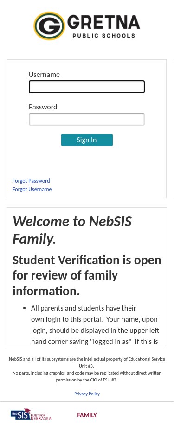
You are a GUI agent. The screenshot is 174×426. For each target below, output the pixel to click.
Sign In (87, 139)
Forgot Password (31, 181)
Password (43, 106)
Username (44, 74)
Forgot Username (32, 189)
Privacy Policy (87, 394)
